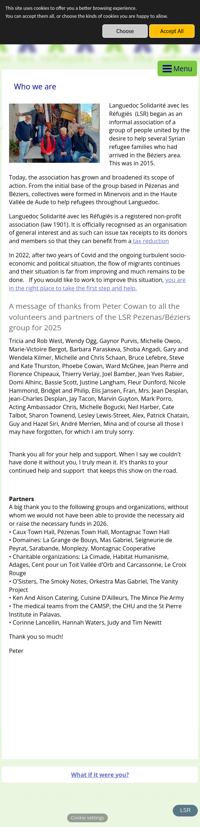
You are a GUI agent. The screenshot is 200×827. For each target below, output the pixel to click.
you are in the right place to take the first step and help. (97, 284)
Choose (125, 31)
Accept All (172, 31)
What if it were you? (100, 775)
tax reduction (150, 241)
